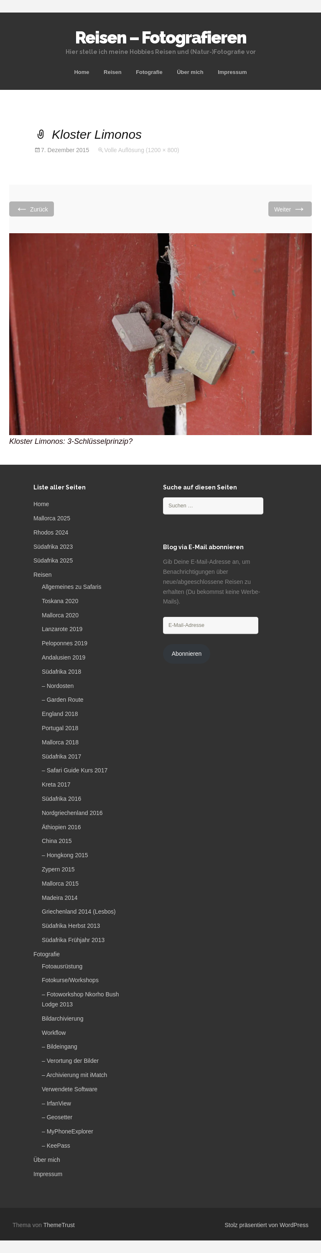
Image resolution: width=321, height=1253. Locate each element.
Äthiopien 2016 (61, 827)
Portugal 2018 (60, 728)
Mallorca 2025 (51, 518)
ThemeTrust (59, 1225)
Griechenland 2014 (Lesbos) (79, 911)
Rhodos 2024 (50, 532)
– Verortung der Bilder (70, 1060)
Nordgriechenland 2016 (72, 813)
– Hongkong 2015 (65, 855)
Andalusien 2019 (63, 657)
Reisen (113, 72)
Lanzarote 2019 (62, 629)
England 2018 (60, 714)
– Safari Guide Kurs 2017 (74, 770)
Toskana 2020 (60, 601)
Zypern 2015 (58, 869)
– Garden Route (63, 699)
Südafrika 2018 (61, 671)
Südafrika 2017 (61, 756)
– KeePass (56, 1145)
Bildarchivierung (63, 1018)
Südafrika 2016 (61, 798)
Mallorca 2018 (60, 742)
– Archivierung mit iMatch (74, 1075)
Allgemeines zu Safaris (71, 586)
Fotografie (149, 72)
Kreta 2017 (56, 784)
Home (81, 72)
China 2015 (57, 841)
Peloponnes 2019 (64, 643)
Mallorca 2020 (60, 615)
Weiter (290, 208)
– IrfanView (56, 1103)
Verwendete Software (69, 1089)
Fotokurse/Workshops (70, 980)
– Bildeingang (59, 1046)
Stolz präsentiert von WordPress (267, 1225)
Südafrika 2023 (53, 546)
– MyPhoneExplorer (67, 1131)
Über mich (190, 72)
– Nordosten (58, 686)
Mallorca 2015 (60, 883)
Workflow (54, 1032)
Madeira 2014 (60, 897)
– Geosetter (57, 1117)
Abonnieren (187, 653)
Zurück (31, 208)
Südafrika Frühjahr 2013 (73, 940)
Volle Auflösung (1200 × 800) (141, 150)
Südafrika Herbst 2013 (71, 925)
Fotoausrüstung (62, 966)
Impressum (232, 72)
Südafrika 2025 (53, 560)
